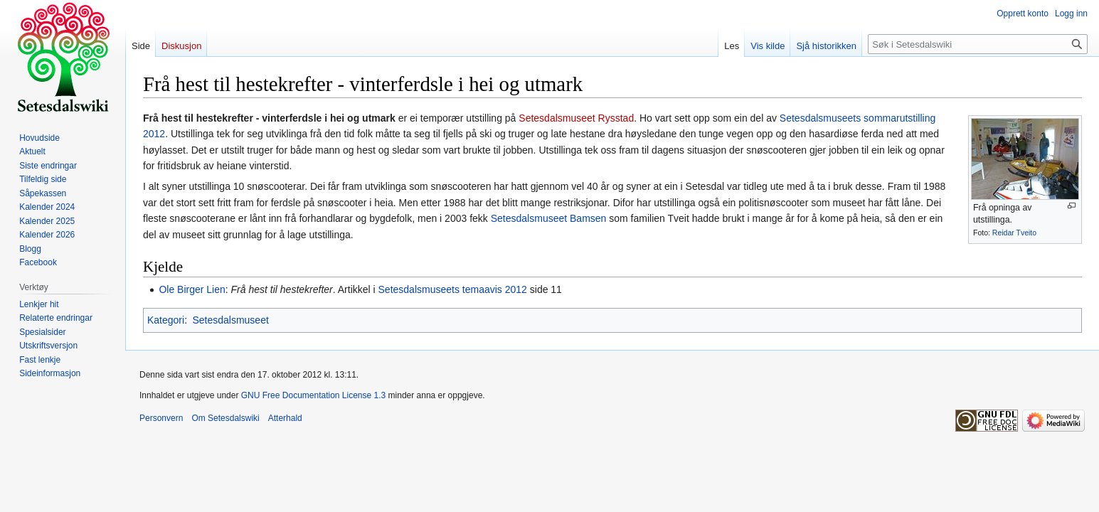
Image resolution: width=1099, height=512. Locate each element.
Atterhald (285, 418)
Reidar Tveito (1014, 232)
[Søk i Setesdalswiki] (978, 44)
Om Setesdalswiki (225, 418)
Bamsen (588, 218)
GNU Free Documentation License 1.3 (313, 395)
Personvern (161, 418)
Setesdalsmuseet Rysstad (576, 118)
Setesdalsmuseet (529, 218)
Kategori (165, 320)
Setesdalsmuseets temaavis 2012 (452, 289)
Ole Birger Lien (192, 289)
